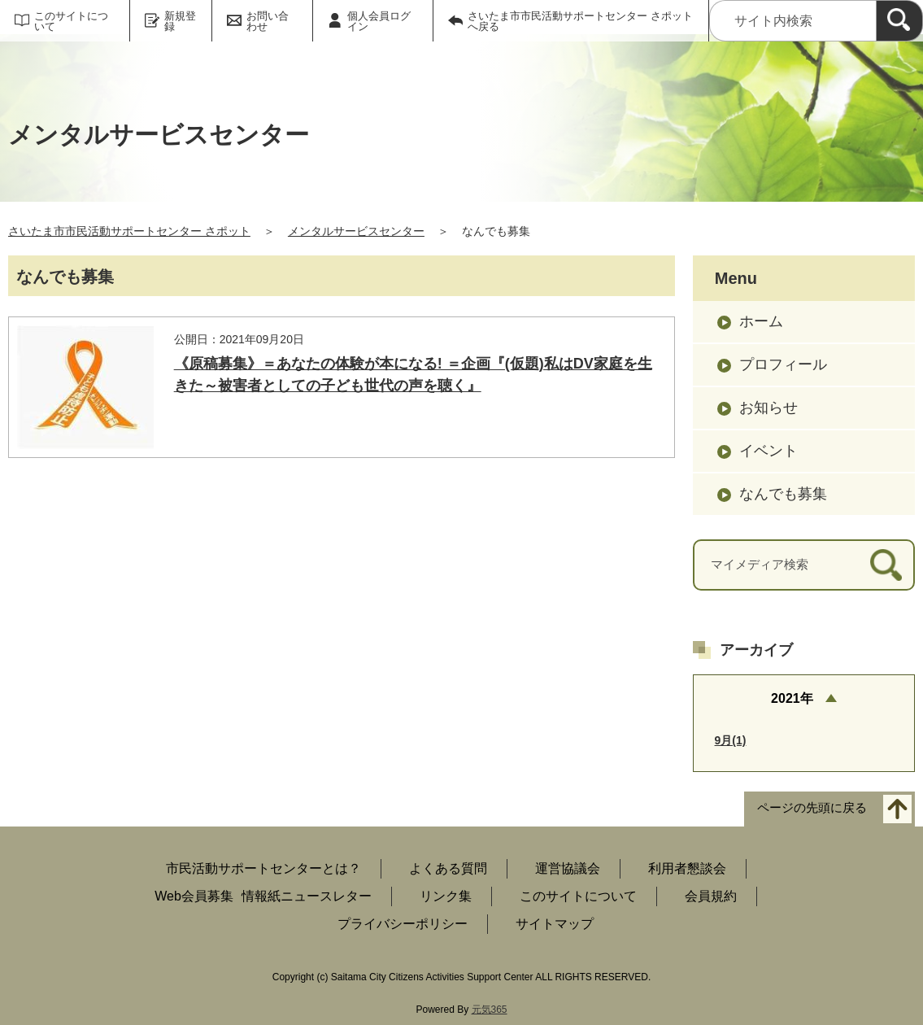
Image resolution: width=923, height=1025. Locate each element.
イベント (768, 451)
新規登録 (180, 21)
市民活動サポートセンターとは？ (263, 868)
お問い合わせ (267, 21)
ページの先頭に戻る (812, 808)
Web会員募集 (194, 896)
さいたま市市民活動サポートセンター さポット (129, 231)
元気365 (489, 1009)
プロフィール (783, 364)
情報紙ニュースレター (307, 896)
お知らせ (768, 407)
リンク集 (446, 896)
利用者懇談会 (687, 868)
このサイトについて (71, 21)
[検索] (899, 20)
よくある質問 (448, 868)
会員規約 (711, 896)
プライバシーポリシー (402, 924)
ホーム (761, 321)
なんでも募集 (783, 494)
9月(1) (731, 740)
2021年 (792, 698)
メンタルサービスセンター (356, 231)
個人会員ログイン (379, 21)
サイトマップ (555, 924)
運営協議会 (567, 868)
